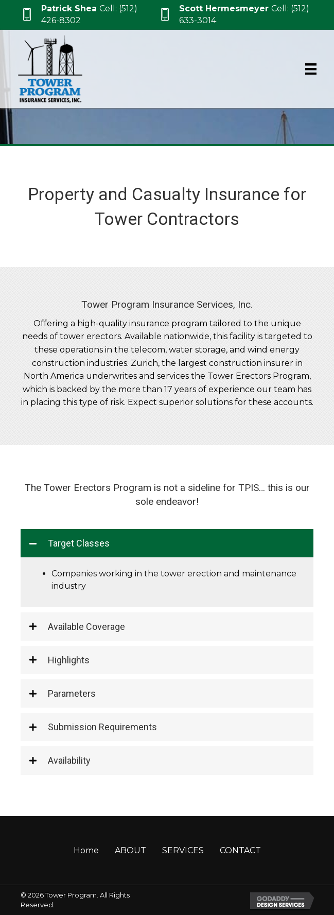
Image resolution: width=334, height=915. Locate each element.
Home (86, 850)
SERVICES (183, 850)
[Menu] (311, 69)
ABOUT (130, 850)
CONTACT (240, 850)
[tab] (167, 543)
